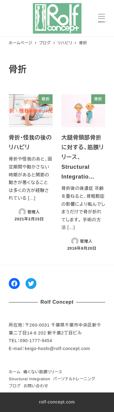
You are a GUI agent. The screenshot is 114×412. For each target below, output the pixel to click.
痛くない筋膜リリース (42, 372)
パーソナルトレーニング (74, 379)
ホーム (15, 372)
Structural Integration (29, 379)
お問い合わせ (36, 386)
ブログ (15, 386)
